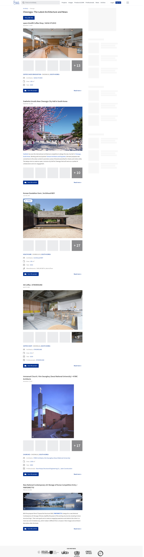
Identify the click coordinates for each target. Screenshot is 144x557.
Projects (64, 3)
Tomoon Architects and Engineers (56, 157)
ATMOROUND (38, 350)
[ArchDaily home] (16, 2)
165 (31, 81)
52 (31, 353)
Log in (112, 3)
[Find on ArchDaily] (42, 2)
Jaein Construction (66, 469)
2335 (31, 462)
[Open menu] (127, 2)
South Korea (54, 74)
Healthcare (27, 254)
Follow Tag (29, 18)
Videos (28, 201)
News (97, 3)
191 (31, 261)
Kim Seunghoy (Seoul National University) (57, 458)
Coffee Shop (27, 74)
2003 (31, 465)
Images (70, 3)
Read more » (78, 91)
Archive (103, 3)
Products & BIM (79, 3)
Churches (26, 454)
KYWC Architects (39, 458)
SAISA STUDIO (38, 78)
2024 (31, 85)
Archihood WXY (38, 258)
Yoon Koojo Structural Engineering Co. (48, 469)
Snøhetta (25, 154)
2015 (31, 265)
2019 (31, 357)
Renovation (36, 74)
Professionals (90, 3)
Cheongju (78, 154)
